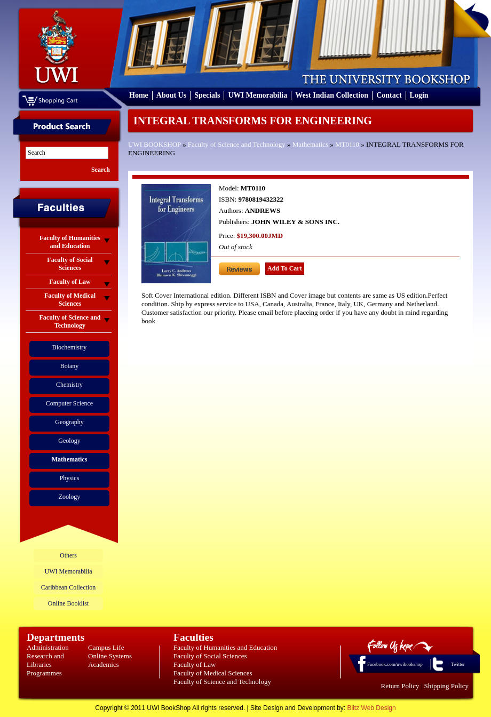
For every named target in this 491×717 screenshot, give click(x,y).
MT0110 (347, 144)
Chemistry (69, 384)
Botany (69, 366)
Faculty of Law (194, 664)
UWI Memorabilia (257, 95)
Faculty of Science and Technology (237, 144)
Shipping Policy (446, 686)
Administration (48, 647)
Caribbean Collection (68, 587)
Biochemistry (69, 347)
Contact (388, 95)
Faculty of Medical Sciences (212, 673)
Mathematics (310, 144)
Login (419, 95)
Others (68, 555)
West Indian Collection (331, 95)
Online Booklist (68, 603)
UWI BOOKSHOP (154, 144)
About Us (171, 95)
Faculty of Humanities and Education (225, 647)
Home (138, 95)
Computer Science (69, 403)
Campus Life (106, 647)
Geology (69, 440)
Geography (69, 422)
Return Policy (400, 686)
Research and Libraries (45, 660)
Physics (70, 478)
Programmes (44, 673)
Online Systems (110, 656)
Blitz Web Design (371, 708)
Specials (207, 95)
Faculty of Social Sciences (210, 656)
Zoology (70, 496)
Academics (103, 664)
